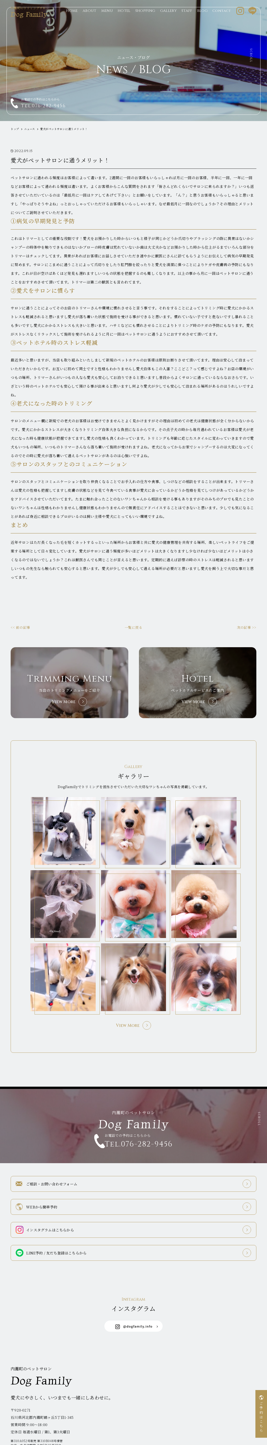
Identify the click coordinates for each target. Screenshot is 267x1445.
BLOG (202, 18)
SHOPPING (145, 18)
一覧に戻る (134, 627)
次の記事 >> (246, 627)
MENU (107, 18)
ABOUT (89, 18)
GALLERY (168, 18)
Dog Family (32, 18)
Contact (221, 18)
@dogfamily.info (134, 1299)
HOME (72, 18)
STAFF (186, 18)
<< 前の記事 (20, 627)
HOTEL (124, 18)
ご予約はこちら (261, 1417)
